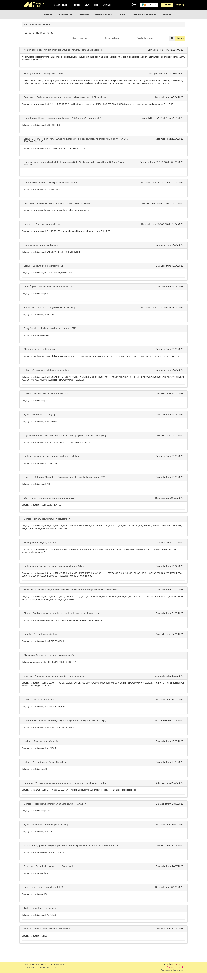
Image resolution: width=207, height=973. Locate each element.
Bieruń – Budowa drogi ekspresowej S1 (43, 266)
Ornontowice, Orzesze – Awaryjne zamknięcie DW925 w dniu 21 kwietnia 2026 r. (64, 118)
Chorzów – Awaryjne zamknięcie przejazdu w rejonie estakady (54, 676)
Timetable (47, 14)
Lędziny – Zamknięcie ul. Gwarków (41, 741)
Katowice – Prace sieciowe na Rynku (42, 224)
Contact (107, 5)
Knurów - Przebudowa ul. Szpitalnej (41, 634)
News (87, 5)
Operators (166, 14)
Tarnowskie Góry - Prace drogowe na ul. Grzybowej (49, 308)
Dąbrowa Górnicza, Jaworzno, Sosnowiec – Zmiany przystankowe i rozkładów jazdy (65, 435)
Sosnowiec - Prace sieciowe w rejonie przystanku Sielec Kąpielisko (57, 203)
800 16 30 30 (177, 964)
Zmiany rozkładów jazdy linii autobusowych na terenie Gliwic (54, 566)
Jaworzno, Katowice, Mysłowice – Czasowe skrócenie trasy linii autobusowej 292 (64, 477)
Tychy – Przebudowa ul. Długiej (39, 415)
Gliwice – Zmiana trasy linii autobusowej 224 (46, 394)
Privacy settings (175, 967)
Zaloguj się (179, 5)
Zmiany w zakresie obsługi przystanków (43, 74)
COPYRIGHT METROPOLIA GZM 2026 (44, 964)
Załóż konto (167, 5)
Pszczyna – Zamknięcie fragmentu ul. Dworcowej (48, 866)
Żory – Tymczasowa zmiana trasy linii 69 (43, 887)
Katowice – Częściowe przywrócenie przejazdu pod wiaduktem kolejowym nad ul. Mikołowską (70, 590)
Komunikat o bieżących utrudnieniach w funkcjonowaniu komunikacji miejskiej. (63, 50)
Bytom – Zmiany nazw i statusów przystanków (46, 370)
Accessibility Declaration (172, 970)
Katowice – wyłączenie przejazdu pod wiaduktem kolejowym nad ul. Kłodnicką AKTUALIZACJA (71, 845)
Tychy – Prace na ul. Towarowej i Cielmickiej (46, 825)
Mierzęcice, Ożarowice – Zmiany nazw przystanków (49, 655)
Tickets (76, 5)
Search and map (65, 14)
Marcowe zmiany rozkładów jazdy (40, 349)
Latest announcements (39, 25)
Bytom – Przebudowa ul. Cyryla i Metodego (45, 762)
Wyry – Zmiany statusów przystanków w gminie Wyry (50, 498)
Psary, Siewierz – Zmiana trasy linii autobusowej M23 (50, 328)
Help (96, 5)
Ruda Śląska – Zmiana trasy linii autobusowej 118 (48, 287)
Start (26, 25)
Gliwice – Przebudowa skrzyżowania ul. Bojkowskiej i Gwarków (55, 804)
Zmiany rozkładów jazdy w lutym (40, 542)
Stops (122, 14)
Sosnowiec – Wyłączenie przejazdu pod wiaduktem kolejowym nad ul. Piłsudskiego (65, 97)
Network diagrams (103, 14)
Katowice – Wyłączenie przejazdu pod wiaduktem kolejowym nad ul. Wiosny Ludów (65, 783)
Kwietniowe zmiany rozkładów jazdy (41, 245)
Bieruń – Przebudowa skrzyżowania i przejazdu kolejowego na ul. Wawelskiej (62, 613)
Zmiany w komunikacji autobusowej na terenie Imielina (51, 456)
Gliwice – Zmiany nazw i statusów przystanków (47, 519)
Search (180, 38)
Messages (84, 14)
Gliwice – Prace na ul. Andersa (39, 700)
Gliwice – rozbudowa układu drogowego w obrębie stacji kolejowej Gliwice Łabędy (65, 720)
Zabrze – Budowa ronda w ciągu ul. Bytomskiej (47, 929)
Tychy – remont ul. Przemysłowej (40, 908)
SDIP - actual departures (144, 14)
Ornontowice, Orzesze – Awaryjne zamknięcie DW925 (50, 183)
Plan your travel (61, 5)
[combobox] (86, 38)
